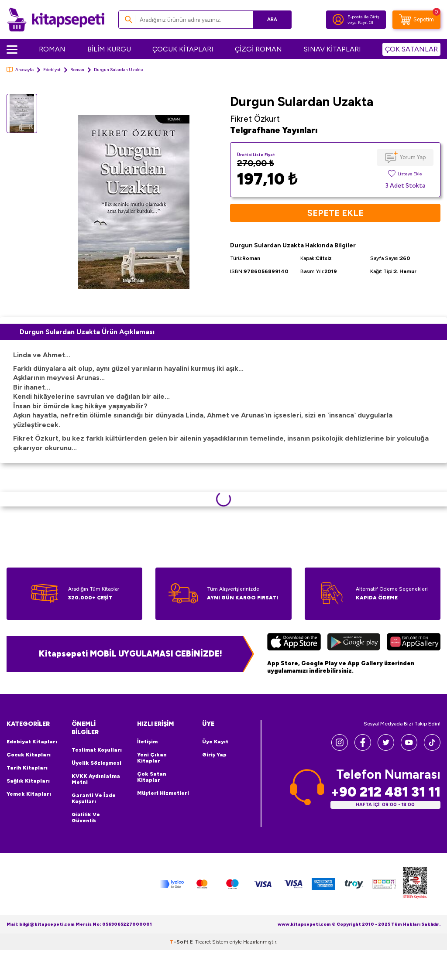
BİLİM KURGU (109, 49)
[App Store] (294, 643)
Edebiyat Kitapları (32, 742)
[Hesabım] (338, 19)
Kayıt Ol (365, 22)
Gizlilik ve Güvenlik (86, 817)
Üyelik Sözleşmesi (96, 763)
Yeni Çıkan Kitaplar (152, 758)
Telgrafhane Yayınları (274, 130)
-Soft (180, 942)
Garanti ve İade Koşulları (94, 798)
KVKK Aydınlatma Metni (96, 779)
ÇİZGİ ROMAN (258, 49)
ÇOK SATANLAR (411, 49)
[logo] (56, 20)
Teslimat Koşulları (97, 750)
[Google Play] (353, 643)
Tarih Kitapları (27, 768)
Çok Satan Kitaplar (151, 777)
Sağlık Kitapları (28, 781)
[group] (133, 202)
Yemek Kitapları (29, 794)
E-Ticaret (200, 942)
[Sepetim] (416, 19)
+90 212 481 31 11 (385, 792)
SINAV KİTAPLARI (332, 49)
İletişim (147, 742)
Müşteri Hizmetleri (163, 793)
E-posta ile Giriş (363, 17)
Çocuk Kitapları (29, 755)
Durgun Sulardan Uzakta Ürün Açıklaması (87, 332)
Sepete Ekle (335, 213)
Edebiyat (52, 69)
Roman (77, 69)
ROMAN (52, 49)
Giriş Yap (214, 755)
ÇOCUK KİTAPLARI (182, 49)
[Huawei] (413, 643)
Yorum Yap (413, 157)
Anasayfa (20, 69)
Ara (272, 19)
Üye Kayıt (215, 742)
